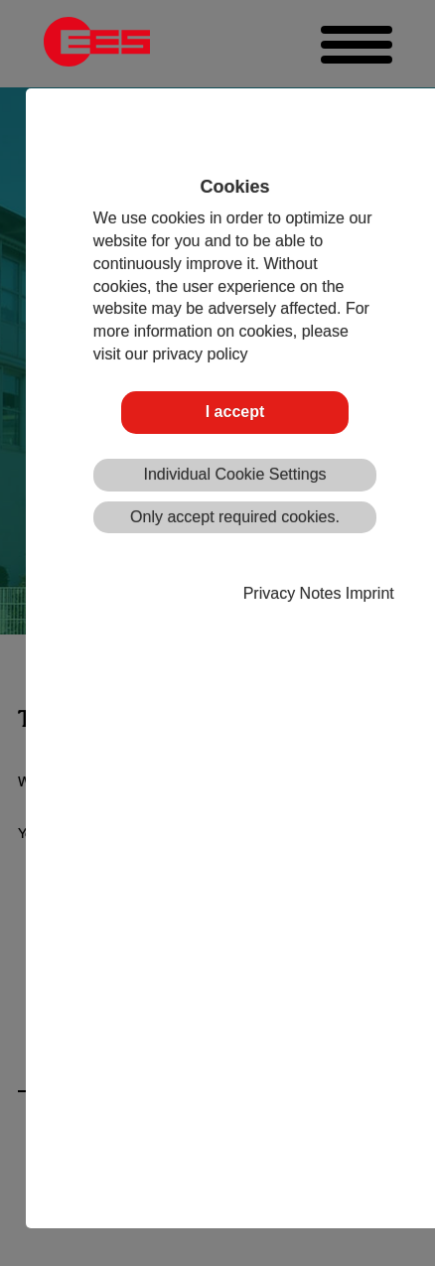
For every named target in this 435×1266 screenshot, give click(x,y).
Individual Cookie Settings (234, 474)
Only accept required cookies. (235, 516)
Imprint (370, 593)
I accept (235, 411)
